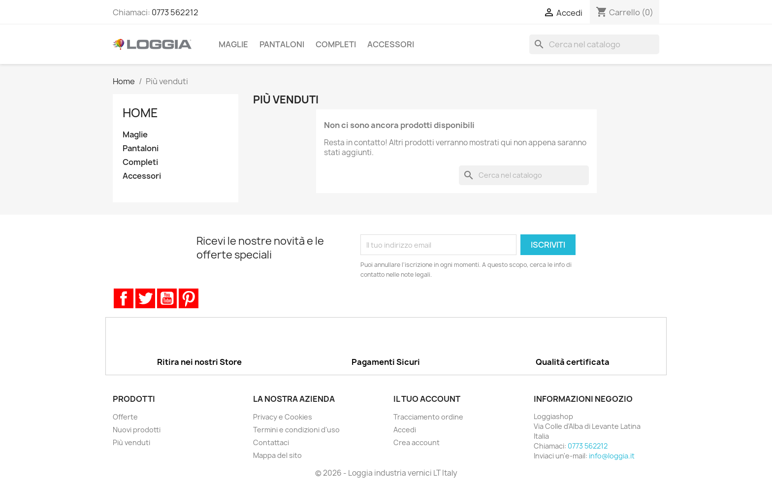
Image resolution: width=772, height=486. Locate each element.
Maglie (233, 44)
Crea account (416, 442)
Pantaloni (281, 44)
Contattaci (271, 442)
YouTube (167, 298)
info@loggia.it (612, 455)
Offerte (125, 416)
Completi (336, 44)
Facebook (123, 298)
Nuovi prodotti (137, 429)
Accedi (404, 429)
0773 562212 (175, 12)
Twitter (145, 298)
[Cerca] (594, 44)
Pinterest (188, 298)
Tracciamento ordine (428, 416)
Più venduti (131, 442)
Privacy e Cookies (282, 416)
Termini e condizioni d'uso (296, 429)
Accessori (390, 44)
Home (140, 112)
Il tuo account (426, 398)
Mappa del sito (277, 455)
